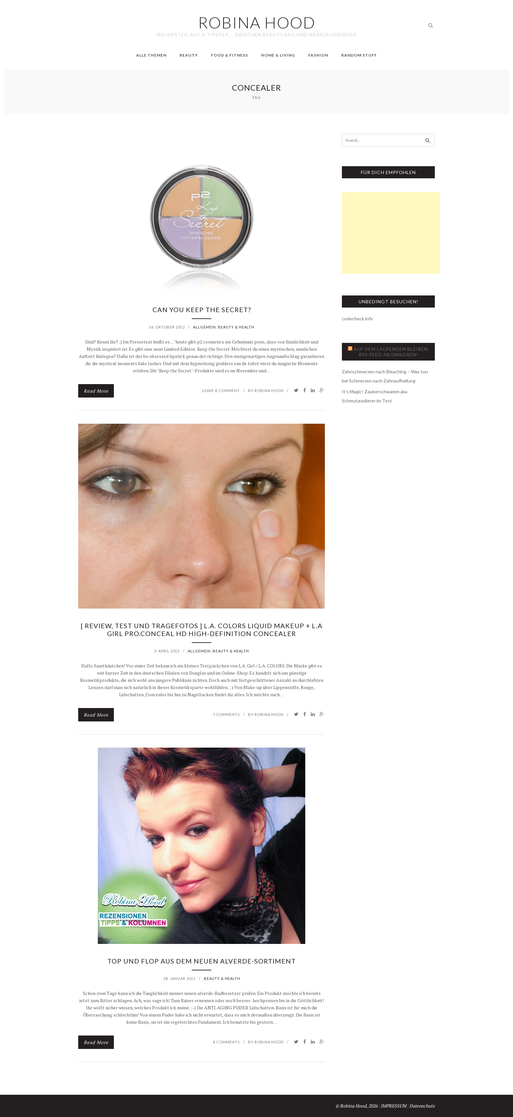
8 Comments (226, 1042)
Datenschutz (422, 1106)
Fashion (318, 55)
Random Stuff (359, 55)
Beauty (189, 55)
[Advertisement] (391, 233)
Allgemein (204, 327)
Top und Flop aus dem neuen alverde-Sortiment (201, 961)
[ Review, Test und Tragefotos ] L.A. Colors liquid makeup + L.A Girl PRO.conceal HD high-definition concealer (202, 629)
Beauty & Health (236, 327)
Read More (96, 391)
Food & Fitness (229, 55)
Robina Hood (269, 390)
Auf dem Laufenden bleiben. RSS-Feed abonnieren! (391, 351)
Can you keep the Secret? (201, 309)
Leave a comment (221, 390)
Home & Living (278, 55)
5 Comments (226, 714)
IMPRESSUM (393, 1106)
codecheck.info (357, 318)
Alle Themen (151, 55)
